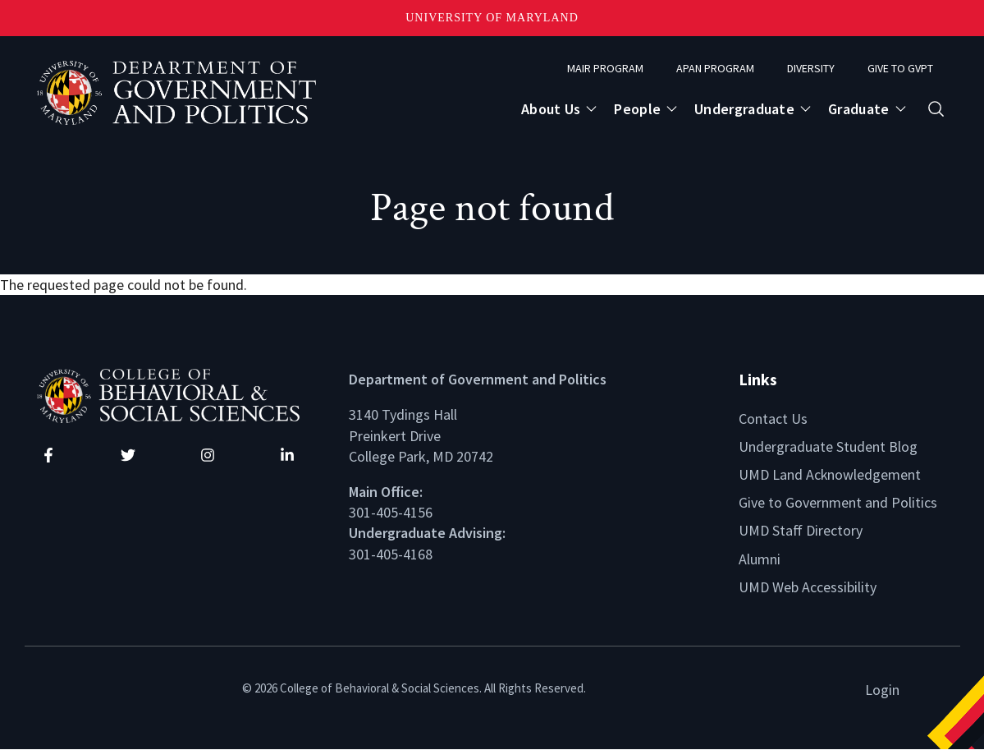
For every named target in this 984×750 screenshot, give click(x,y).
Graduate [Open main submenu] (858, 108)
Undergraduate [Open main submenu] (744, 108)
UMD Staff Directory (801, 530)
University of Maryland (492, 18)
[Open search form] (936, 109)
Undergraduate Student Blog (828, 446)
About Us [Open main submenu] (550, 108)
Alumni (759, 559)
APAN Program (715, 68)
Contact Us (773, 418)
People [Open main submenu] (637, 108)
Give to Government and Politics (838, 502)
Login (882, 689)
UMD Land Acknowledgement (830, 474)
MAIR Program (605, 68)
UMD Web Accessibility (807, 586)
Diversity (811, 68)
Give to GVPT (900, 68)
